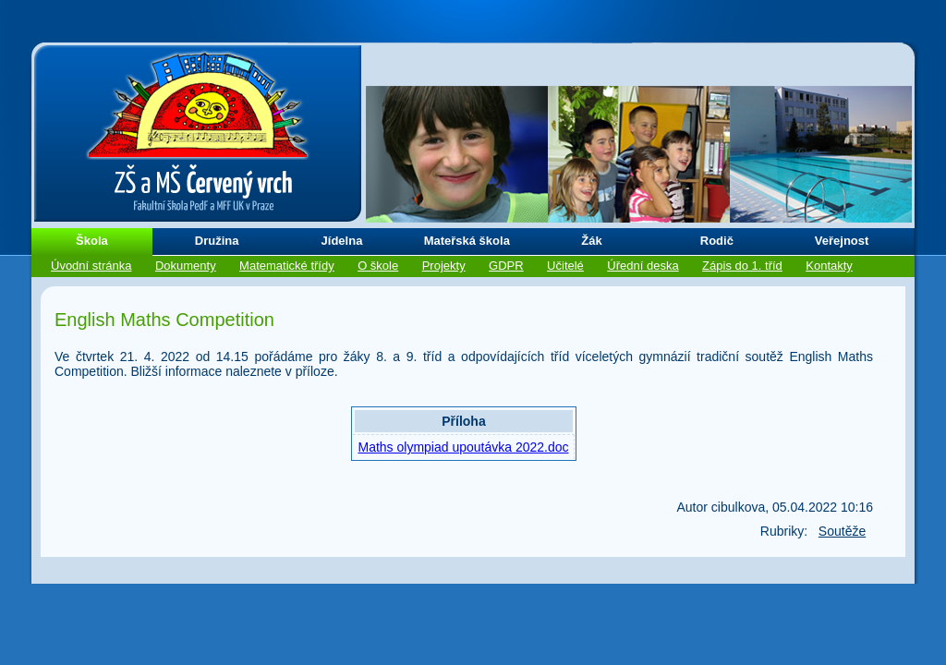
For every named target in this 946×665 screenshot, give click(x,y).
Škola (92, 241)
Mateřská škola (467, 241)
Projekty (444, 265)
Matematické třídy (286, 265)
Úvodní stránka (91, 265)
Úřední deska (642, 265)
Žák (591, 241)
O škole (378, 265)
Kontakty (829, 265)
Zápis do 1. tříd (742, 265)
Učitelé (565, 265)
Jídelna (342, 241)
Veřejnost (842, 241)
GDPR (506, 265)
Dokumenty (185, 265)
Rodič (717, 241)
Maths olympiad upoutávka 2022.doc (463, 447)
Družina (217, 241)
